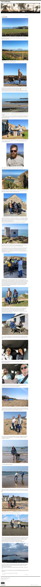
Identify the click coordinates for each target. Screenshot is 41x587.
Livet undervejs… (6, 1)
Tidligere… (36, 12)
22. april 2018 (3, 15)
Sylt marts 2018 (28, 12)
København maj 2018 (17, 12)
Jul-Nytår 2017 (32, 12)
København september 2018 (5, 12)
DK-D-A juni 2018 (11, 12)
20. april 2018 (26, 15)
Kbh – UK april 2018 (22, 12)
